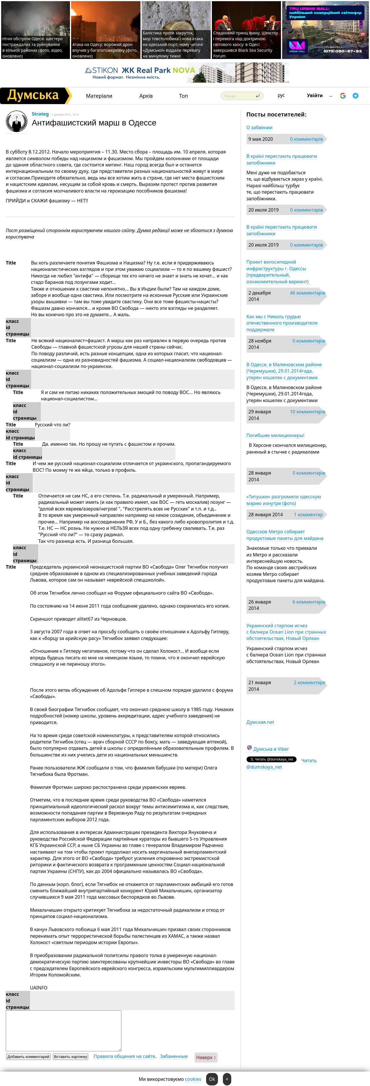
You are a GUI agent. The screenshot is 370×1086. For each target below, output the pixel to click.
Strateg (40, 114)
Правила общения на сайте (124, 1056)
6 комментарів (309, 602)
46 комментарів (307, 293)
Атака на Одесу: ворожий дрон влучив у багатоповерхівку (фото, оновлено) (105, 50)
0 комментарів (306, 139)
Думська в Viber (271, 749)
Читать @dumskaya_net (282, 763)
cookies (193, 1079)
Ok (212, 1079)
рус (281, 95)
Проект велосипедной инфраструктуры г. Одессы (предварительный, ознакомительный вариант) (279, 271)
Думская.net (260, 722)
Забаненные (174, 1056)
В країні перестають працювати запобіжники (282, 159)
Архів (146, 96)
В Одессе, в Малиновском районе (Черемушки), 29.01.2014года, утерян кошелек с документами (284, 371)
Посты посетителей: (277, 114)
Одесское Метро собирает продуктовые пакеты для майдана (285, 534)
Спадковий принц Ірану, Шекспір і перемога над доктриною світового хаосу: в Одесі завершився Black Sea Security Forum (245, 44)
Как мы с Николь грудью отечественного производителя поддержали (282, 323)
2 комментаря (309, 682)
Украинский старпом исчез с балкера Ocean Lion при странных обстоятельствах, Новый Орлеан (286, 632)
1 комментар (308, 514)
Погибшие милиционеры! (276, 435)
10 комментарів (307, 411)
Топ (183, 96)
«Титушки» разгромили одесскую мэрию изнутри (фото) (284, 499)
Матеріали (99, 96)
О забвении (260, 127)
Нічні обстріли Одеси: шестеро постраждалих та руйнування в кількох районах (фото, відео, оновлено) (32, 47)
